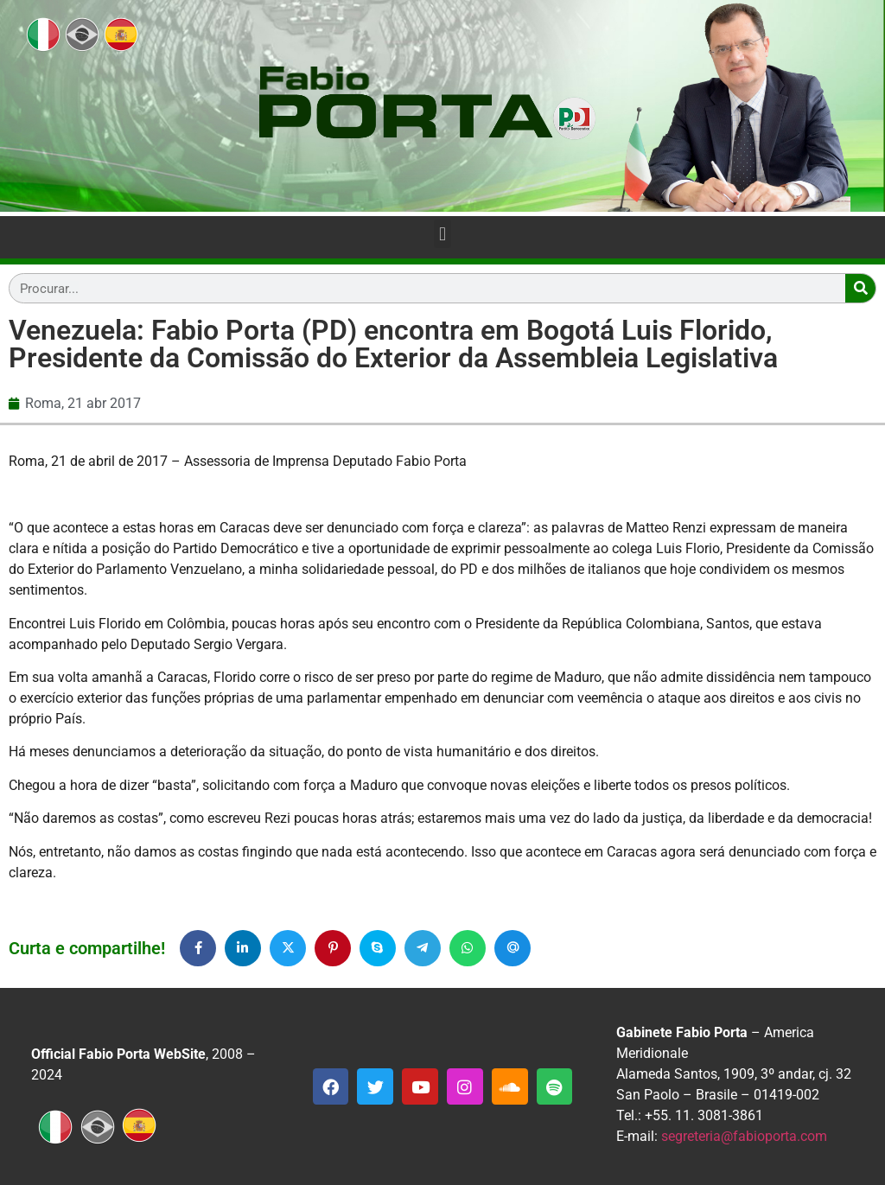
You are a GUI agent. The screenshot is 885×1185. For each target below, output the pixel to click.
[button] (442, 234)
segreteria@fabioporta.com (744, 1136)
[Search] (860, 288)
